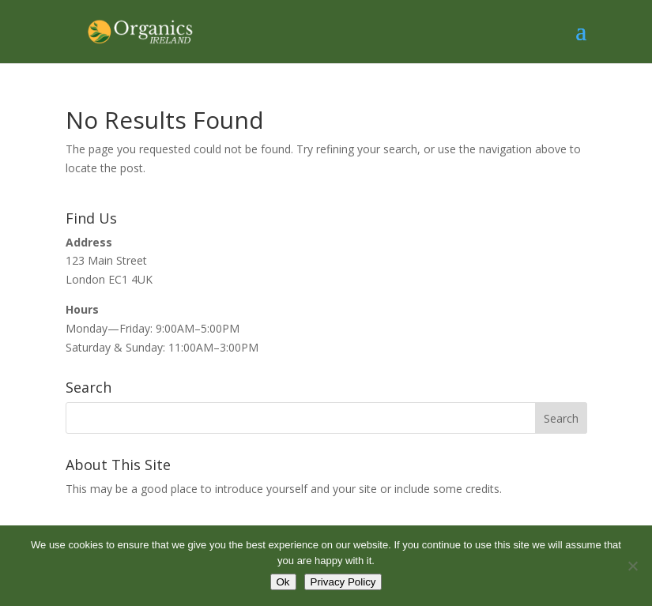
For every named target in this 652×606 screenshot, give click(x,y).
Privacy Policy (343, 582)
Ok (283, 582)
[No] (632, 566)
